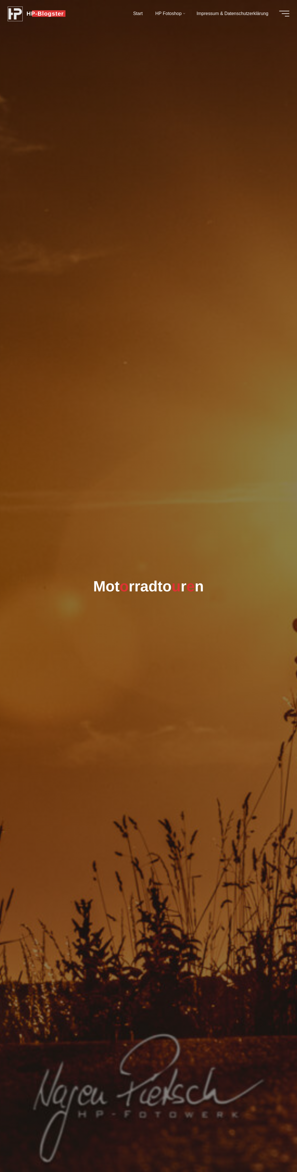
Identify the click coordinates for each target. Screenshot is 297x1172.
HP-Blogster (46, 13)
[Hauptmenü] (283, 13)
